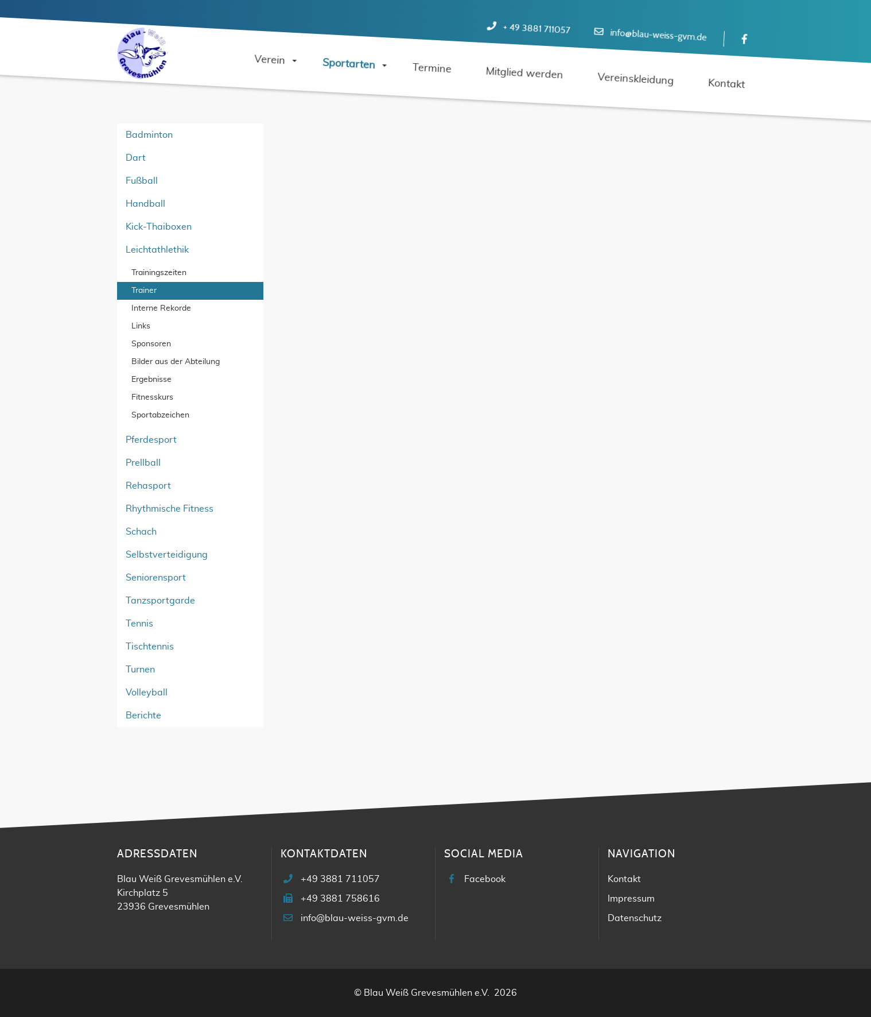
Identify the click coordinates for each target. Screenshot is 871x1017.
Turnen (140, 669)
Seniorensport (156, 577)
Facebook (485, 879)
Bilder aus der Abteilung (175, 362)
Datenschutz (635, 918)
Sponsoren (151, 344)
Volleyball (147, 692)
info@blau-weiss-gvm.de (658, 35)
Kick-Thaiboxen (159, 226)
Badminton (149, 135)
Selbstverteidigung (167, 554)
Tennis (139, 623)
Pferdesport (151, 439)
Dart (136, 158)
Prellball (143, 462)
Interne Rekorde (161, 308)
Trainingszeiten (158, 273)
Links (140, 326)
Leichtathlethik (157, 249)
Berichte (143, 715)
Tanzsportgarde (160, 600)
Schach (141, 531)
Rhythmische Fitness (169, 508)
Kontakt (624, 879)
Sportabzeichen (160, 415)
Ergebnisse (151, 380)
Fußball (142, 180)
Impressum (631, 898)
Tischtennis (150, 646)
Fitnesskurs (152, 397)
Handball (145, 203)
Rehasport (148, 485)
